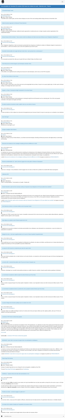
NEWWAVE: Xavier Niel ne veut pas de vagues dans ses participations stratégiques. (20, 340)
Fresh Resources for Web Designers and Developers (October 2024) (16, 63)
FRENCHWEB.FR (54, 157)
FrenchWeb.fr (4, 148)
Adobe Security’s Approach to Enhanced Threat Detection (14, 23)
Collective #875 (5, 174)
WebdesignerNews (5, 15)
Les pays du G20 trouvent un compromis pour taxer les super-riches (16, 248)
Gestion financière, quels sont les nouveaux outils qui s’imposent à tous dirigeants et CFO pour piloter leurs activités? (27, 186)
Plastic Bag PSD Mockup (7, 358)
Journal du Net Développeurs (8, 42)
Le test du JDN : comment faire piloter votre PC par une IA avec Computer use (18, 262)
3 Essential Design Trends (7, 10)
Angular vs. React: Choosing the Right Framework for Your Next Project (17, 90)
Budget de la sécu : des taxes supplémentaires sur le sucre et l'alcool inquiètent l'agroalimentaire (22, 234)
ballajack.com (4, 322)
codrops (3, 134)
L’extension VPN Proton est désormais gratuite (12, 316)
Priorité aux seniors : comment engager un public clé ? (13, 391)
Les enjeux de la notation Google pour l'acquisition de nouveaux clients (17, 404)
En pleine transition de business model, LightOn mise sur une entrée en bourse (18, 104)
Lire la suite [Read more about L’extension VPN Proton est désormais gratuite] (3, 332)
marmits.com (7, 416)
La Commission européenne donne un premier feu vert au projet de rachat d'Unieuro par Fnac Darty (23, 288)
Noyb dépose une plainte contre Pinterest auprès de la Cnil (14, 220)
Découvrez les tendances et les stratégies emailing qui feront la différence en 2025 (19, 143)
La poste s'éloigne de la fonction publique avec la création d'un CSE (16, 302)
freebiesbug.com (5, 363)
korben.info (4, 379)
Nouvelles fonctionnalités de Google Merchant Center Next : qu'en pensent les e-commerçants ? (22, 51)
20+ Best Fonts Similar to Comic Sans (10, 76)
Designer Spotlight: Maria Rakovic (9, 129)
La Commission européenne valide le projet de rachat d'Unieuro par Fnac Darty (19, 274)
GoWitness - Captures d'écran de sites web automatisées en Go (15, 373)
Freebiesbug (26, 369)
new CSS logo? (5, 116)
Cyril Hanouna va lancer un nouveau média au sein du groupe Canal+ (17, 206)
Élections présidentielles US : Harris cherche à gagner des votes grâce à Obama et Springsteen (22, 161)
